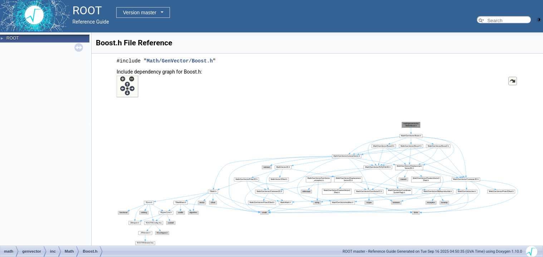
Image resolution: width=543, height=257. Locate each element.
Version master (139, 12)
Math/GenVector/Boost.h (180, 60)
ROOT (12, 38)
